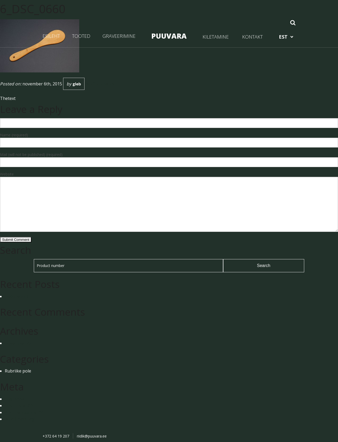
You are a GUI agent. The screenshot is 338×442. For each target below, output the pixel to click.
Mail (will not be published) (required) (31, 154)
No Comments (100, 84)
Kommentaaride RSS (25, 412)
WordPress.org (20, 419)
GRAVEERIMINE (118, 36)
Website (7, 174)
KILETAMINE (216, 37)
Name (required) (14, 134)
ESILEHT (51, 36)
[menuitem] (285, 36)
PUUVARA (169, 35)
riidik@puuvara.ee (92, 436)
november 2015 (20, 343)
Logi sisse (14, 399)
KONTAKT (252, 37)
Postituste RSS (19, 405)
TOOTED (81, 36)
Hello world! (16, 296)
